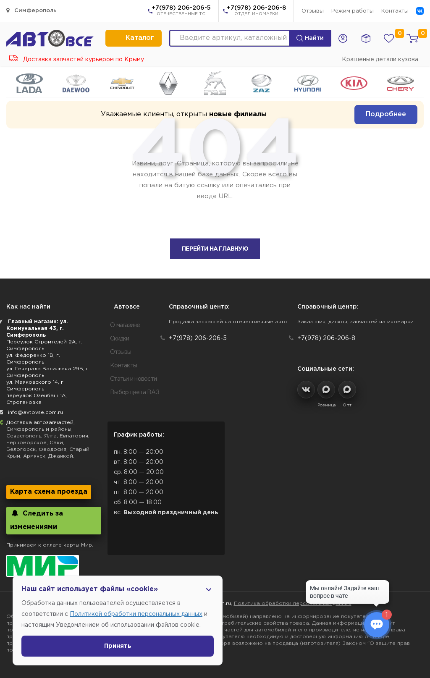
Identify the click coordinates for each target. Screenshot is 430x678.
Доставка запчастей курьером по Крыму (76, 59)
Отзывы (313, 11)
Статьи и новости (133, 379)
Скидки (119, 338)
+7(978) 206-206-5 (181, 11)
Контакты (395, 11)
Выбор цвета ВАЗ (134, 392)
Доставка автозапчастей (39, 422)
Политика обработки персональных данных (292, 603)
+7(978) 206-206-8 (256, 11)
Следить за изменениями (36, 520)
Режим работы (352, 11)
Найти (310, 38)
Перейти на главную (215, 248)
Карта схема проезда (48, 492)
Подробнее (386, 114)
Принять (117, 646)
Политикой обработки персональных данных (136, 614)
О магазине (125, 325)
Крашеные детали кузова (380, 59)
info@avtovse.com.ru (35, 412)
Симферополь (31, 10)
